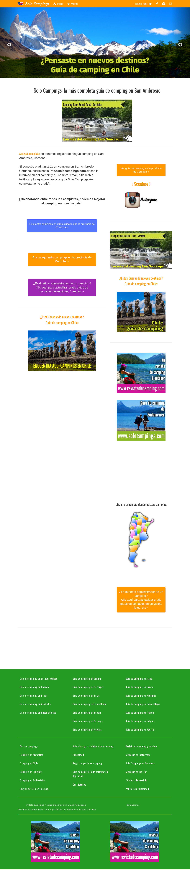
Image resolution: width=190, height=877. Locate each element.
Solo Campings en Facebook (140, 763)
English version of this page (35, 789)
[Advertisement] (62, 397)
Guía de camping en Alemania (140, 695)
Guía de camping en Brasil (33, 695)
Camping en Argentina (31, 755)
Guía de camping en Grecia (139, 687)
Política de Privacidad (137, 789)
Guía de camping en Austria (139, 729)
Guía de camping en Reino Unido (89, 704)
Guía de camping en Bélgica (140, 721)
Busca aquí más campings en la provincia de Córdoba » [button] (62, 259)
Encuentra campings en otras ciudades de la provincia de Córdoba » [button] (62, 226)
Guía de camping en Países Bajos (142, 704)
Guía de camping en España (87, 678)
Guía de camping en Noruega (88, 721)
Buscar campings (29, 746)
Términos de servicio (136, 780)
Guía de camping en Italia (138, 678)
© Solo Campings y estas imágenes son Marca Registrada (56, 805)
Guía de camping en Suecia (87, 712)
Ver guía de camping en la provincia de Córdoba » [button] (141, 170)
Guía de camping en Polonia (87, 729)
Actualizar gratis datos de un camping (93, 746)
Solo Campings (37, 3)
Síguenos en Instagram (137, 755)
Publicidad (78, 755)
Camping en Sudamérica (32, 780)
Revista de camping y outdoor (141, 746)
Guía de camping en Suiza (86, 695)
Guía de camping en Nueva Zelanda (38, 712)
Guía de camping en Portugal (88, 687)
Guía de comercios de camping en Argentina (90, 774)
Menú (72, 3)
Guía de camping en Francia (139, 712)
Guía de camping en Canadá (34, 687)
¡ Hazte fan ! (142, 3)
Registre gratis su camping (87, 763)
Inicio (58, 3)
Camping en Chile (29, 763)
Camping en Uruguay (31, 772)
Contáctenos (79, 784)
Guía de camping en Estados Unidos (39, 678)
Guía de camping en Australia (35, 704)
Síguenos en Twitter (136, 772)
